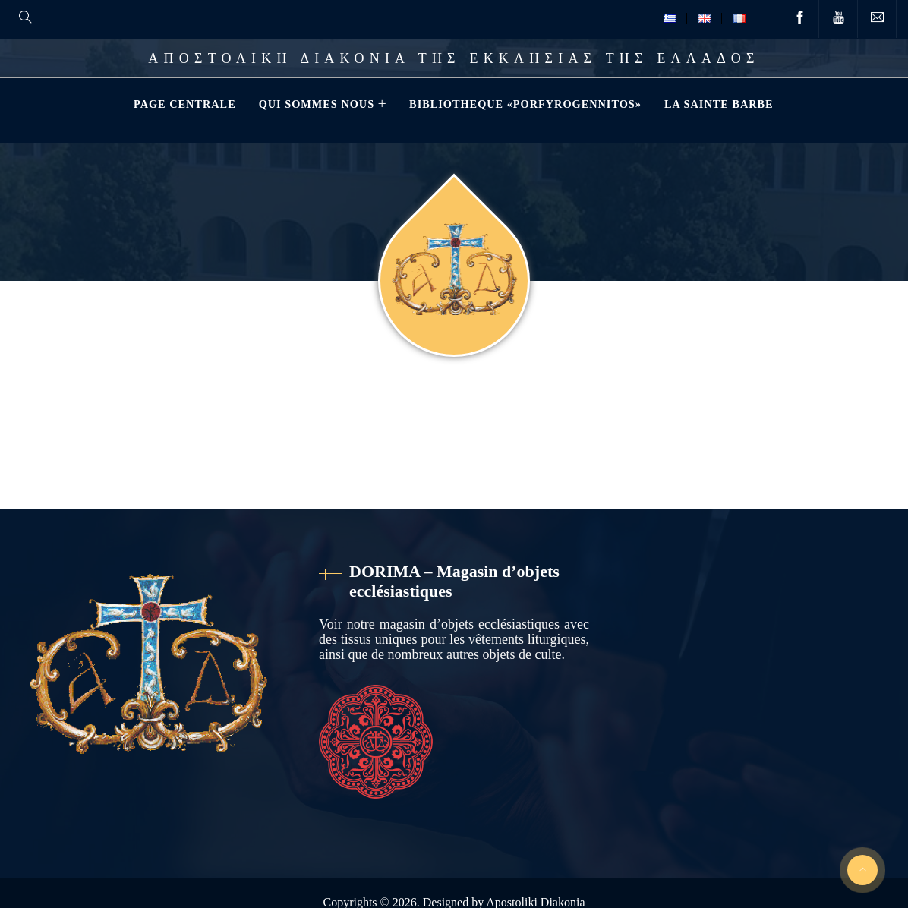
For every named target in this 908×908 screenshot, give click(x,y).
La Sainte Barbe (717, 104)
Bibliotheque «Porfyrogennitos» (524, 104)
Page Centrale (183, 104)
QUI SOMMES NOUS (315, 104)
